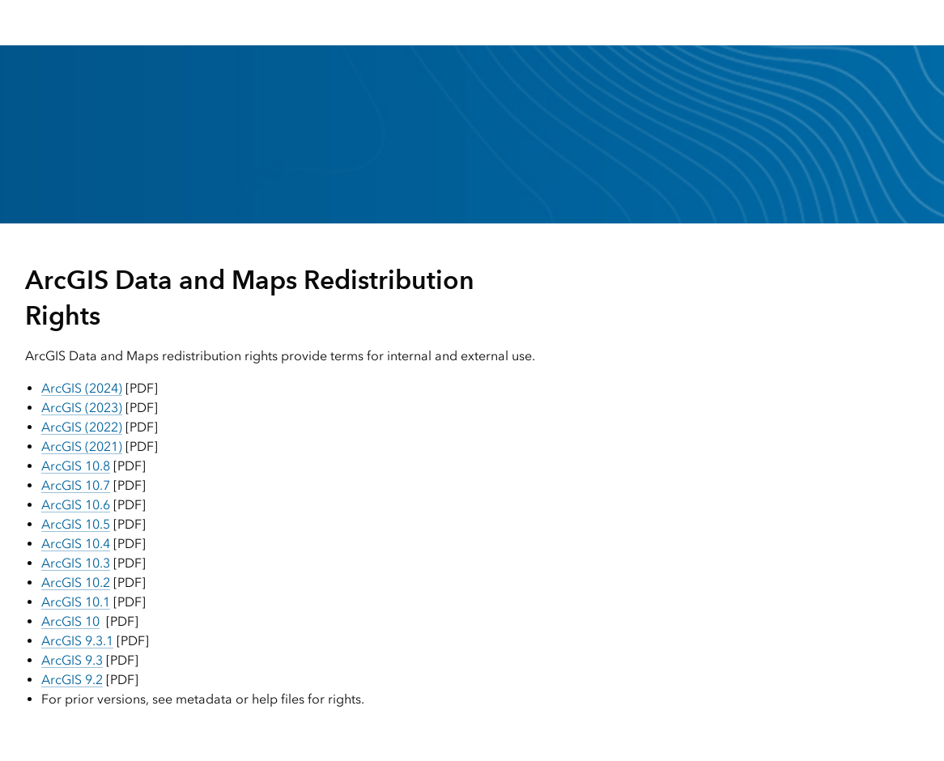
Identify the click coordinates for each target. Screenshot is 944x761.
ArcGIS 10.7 (75, 485)
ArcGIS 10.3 (75, 563)
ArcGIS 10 (70, 621)
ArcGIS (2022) (81, 427)
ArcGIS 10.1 (75, 602)
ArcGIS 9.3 (72, 660)
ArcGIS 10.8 (75, 466)
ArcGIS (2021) (81, 446)
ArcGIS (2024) (81, 388)
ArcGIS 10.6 (75, 504)
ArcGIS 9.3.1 (77, 640)
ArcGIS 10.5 (75, 524)
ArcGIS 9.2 (72, 679)
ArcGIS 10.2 (75, 582)
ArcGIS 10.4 (75, 543)
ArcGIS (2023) (81, 407)
